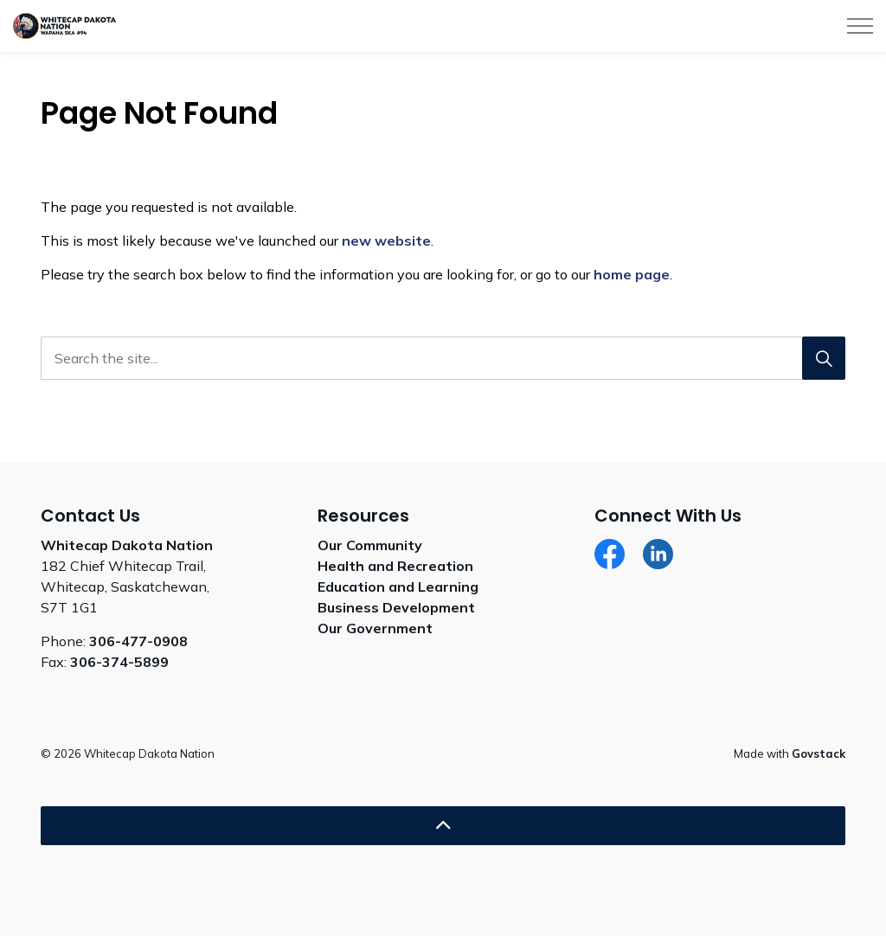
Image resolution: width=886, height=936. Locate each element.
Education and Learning (398, 586)
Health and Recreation (395, 565)
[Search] (823, 358)
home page (632, 274)
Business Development (396, 607)
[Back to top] (443, 825)
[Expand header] (860, 26)
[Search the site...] (443, 358)
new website (386, 240)
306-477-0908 (138, 641)
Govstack (818, 753)
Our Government (375, 628)
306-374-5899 (119, 661)
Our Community (370, 545)
